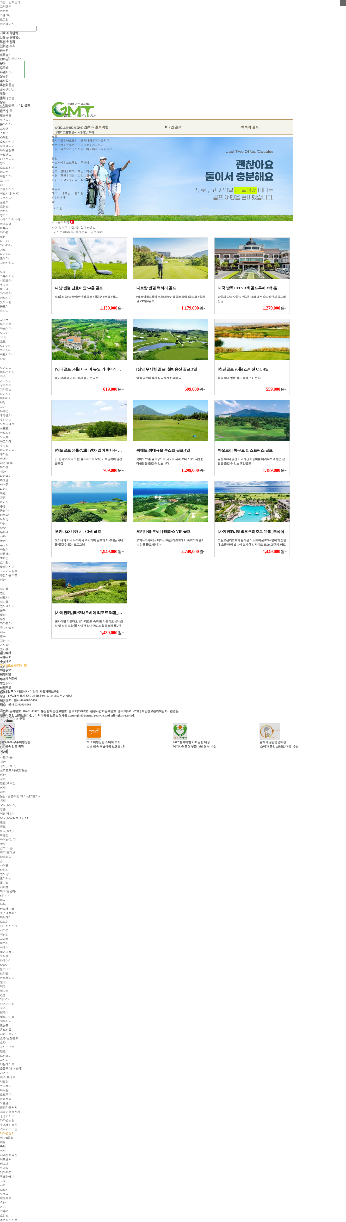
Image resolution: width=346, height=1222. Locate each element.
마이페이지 (7, 23)
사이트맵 (6, 687)
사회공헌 (6, 657)
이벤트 (4, 10)
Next (3, 751)
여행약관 (6, 674)
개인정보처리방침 (13, 665)
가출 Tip (5, 15)
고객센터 (6, 6)
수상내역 (6, 661)
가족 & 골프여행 (96, 127)
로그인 (4, 19)
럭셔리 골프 (250, 127)
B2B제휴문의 (8, 678)
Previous (6, 720)
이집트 (4, 172)
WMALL (6, 683)
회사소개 (6, 652)
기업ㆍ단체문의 (10, 2)
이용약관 (6, 670)
